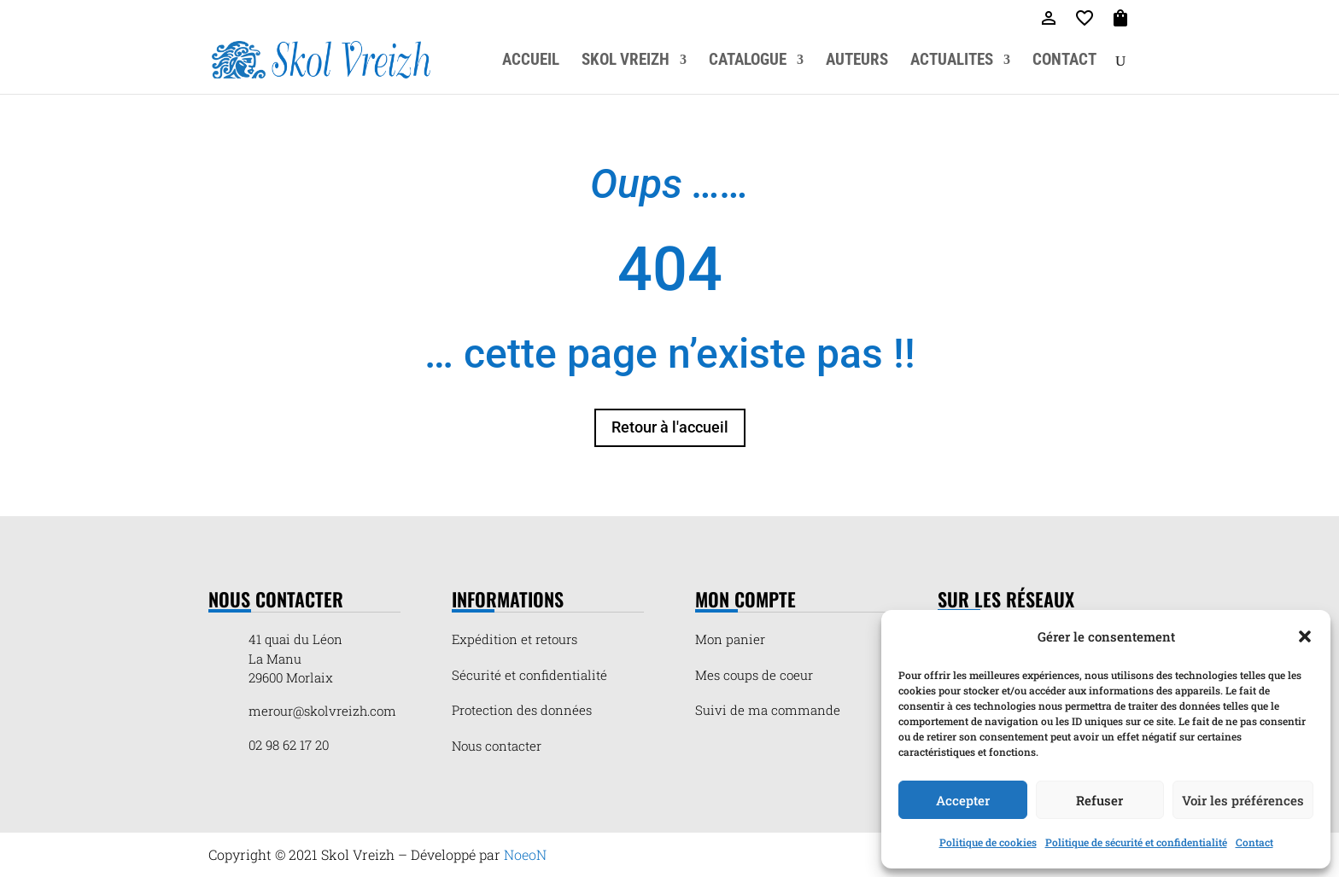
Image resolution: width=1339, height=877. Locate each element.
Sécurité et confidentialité (529, 674)
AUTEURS (857, 61)
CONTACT (1064, 61)
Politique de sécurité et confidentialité (1136, 842)
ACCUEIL (530, 61)
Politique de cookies (988, 842)
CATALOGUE (747, 61)
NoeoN (525, 854)
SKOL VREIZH (626, 61)
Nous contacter (496, 745)
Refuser (1099, 800)
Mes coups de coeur (754, 674)
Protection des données (522, 709)
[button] (1304, 636)
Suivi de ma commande (767, 709)
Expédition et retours (514, 639)
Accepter (963, 800)
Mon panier (730, 639)
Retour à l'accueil (669, 427)
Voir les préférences (1243, 800)
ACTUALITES (951, 61)
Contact (1254, 842)
